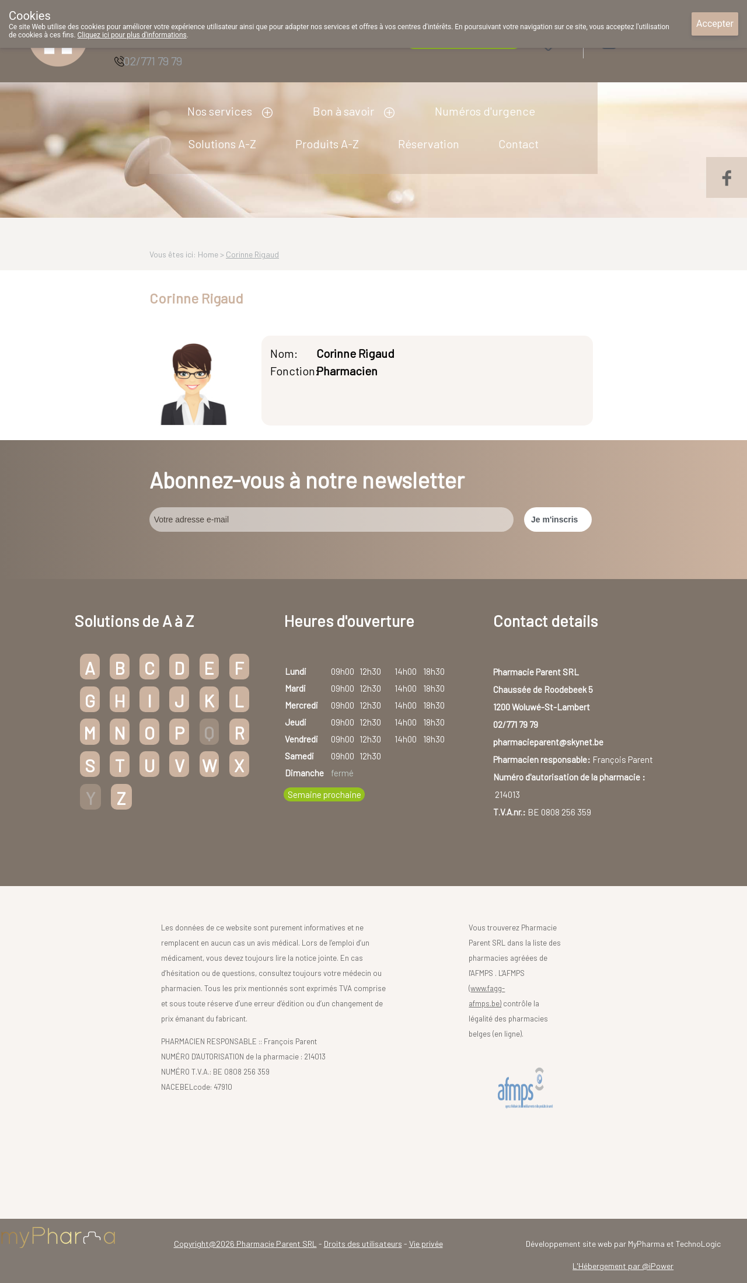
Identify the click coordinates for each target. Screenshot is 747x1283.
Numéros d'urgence (485, 111)
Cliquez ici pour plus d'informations (132, 35)
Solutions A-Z (222, 144)
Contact (518, 144)
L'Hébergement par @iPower (623, 1266)
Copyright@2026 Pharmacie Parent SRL (245, 1244)
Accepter (715, 23)
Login (639, 41)
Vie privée (426, 1244)
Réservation (428, 144)
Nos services (219, 111)
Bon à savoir (343, 111)
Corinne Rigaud (252, 254)
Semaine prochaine (324, 794)
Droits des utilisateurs (363, 1244)
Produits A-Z (327, 144)
